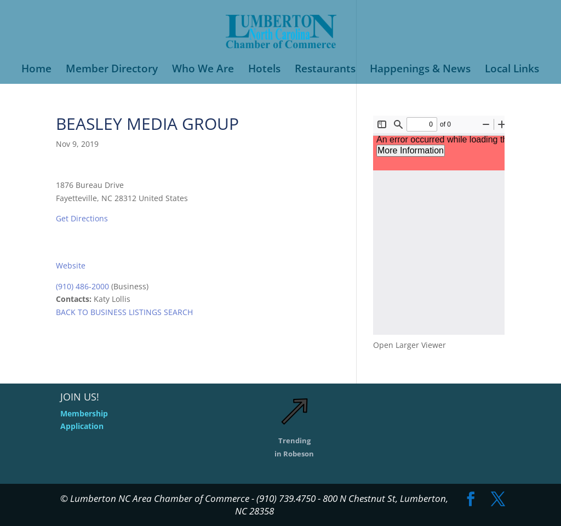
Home (36, 70)
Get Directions (82, 218)
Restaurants (325, 70)
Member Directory (112, 70)
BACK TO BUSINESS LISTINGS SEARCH (124, 312)
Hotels (264, 70)
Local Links (512, 70)
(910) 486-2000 (82, 286)
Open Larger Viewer (409, 345)
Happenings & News (420, 70)
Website (70, 265)
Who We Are (203, 70)
